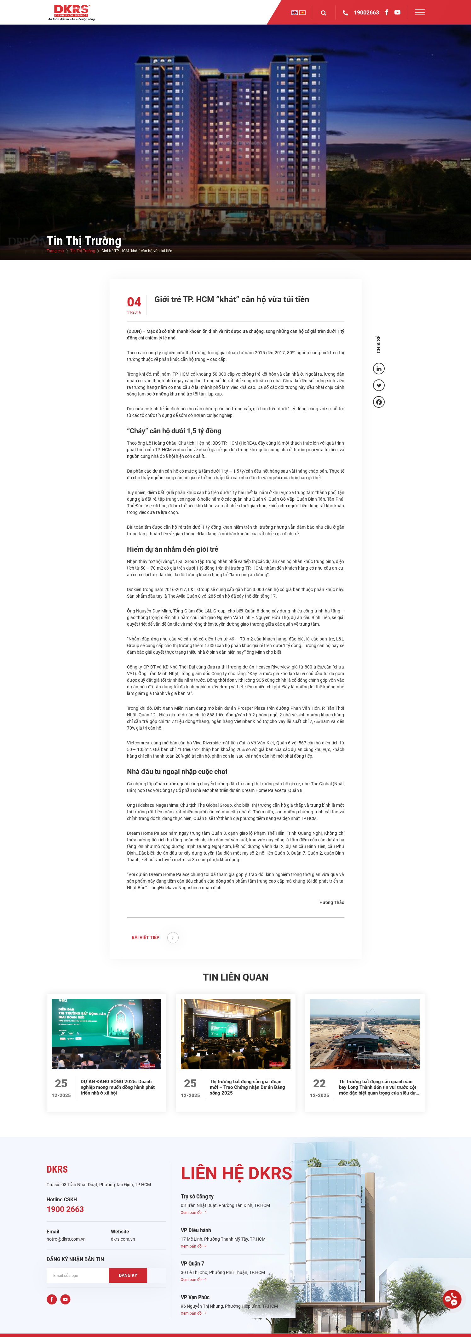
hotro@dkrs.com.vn (66, 1239)
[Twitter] (379, 385)
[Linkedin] (379, 368)
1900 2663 (65, 1209)
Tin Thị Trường (82, 251)
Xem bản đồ (193, 1212)
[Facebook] (379, 402)
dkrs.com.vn (123, 1239)
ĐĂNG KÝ (128, 1275)
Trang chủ (55, 251)
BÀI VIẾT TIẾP (155, 937)
